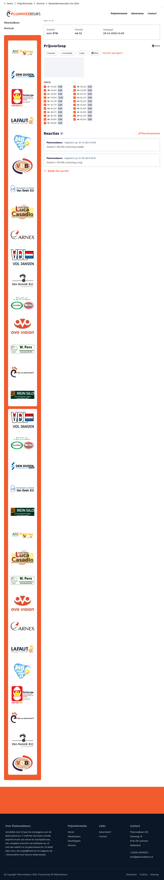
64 (84, 115)
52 (84, 94)
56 (84, 101)
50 (84, 90)
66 (84, 119)
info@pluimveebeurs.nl (141, 856)
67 (55, 123)
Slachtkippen (74, 840)
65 (55, 119)
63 (55, 115)
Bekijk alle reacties (56, 170)
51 (55, 94)
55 (55, 101)
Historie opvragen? (113, 53)
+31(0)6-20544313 (139, 852)
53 (55, 97)
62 (84, 112)
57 (55, 104)
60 (84, 108)
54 (84, 97)
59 (55, 108)
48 (84, 86)
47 (55, 86)
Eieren (71, 831)
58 (84, 104)
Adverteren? (105, 831)
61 (55, 112)
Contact (103, 836)
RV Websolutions (59, 874)
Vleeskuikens (74, 836)
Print (156, 45)
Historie (72, 845)
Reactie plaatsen (149, 133)
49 (55, 90)
